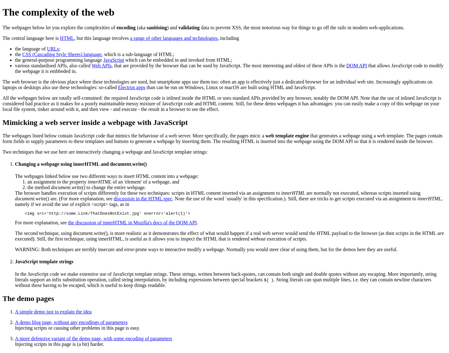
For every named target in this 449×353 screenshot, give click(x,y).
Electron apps (132, 87)
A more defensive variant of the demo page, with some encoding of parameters (93, 339)
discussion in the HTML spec (143, 198)
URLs (53, 48)
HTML (67, 38)
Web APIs (102, 65)
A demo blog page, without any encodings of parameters (71, 323)
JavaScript (113, 60)
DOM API (356, 65)
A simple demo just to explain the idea (53, 312)
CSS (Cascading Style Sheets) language (62, 54)
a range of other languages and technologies (174, 38)
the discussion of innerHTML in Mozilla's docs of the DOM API (132, 223)
